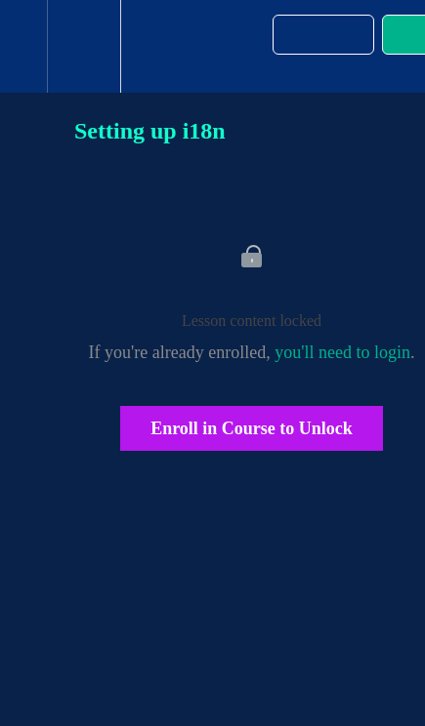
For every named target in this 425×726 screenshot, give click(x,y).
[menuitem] (83, 46)
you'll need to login (342, 352)
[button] (23, 46)
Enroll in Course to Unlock (251, 428)
